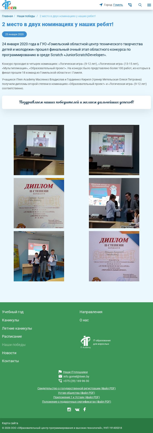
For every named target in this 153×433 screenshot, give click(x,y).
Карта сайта (10, 423)
